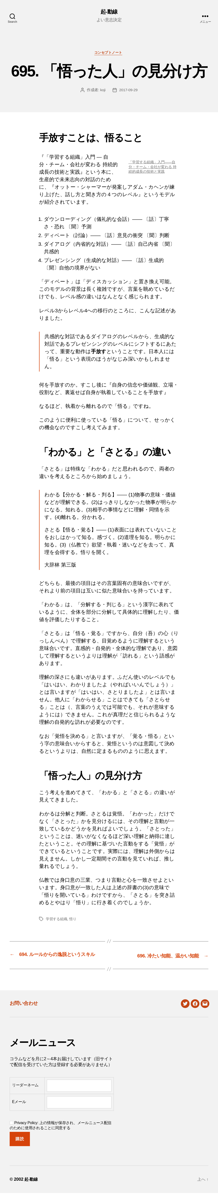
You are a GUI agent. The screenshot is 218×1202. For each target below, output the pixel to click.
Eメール (19, 1110)
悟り (74, 920)
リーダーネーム (25, 1094)
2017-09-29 (128, 92)
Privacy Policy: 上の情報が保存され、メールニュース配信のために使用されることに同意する (60, 1134)
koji (102, 92)
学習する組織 (57, 920)
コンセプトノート (109, 54)
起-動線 (109, 12)
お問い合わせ (27, 1011)
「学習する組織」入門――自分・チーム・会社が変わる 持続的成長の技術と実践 (153, 168)
